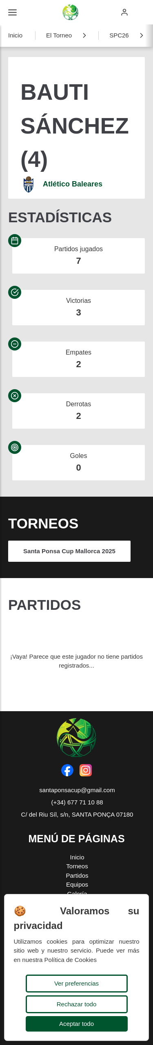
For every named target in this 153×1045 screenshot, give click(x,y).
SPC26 (119, 35)
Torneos (77, 866)
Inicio (15, 35)
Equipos (77, 884)
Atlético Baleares (72, 184)
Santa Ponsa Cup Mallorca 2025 (69, 551)
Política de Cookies (70, 959)
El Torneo (59, 35)
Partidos (77, 875)
